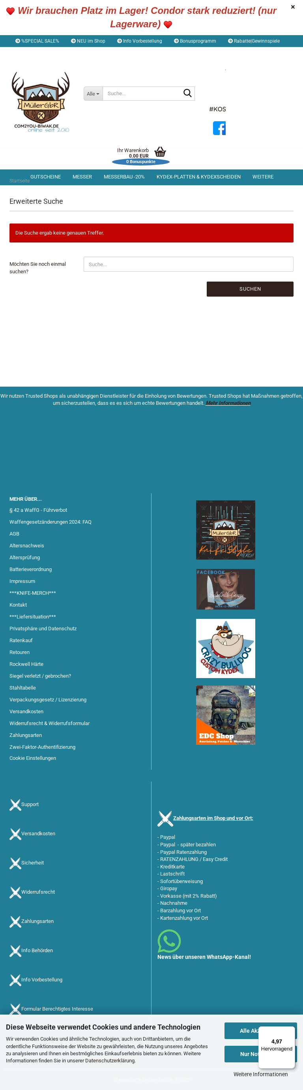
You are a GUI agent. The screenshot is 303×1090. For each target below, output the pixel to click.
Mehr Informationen (228, 403)
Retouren (19, 652)
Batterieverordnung (30, 569)
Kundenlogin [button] (77, 53)
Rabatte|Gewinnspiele (254, 41)
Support (30, 804)
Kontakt (18, 605)
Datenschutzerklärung (110, 1061)
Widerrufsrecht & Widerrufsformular (49, 723)
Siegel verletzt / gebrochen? (40, 676)
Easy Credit (215, 859)
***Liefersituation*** (32, 617)
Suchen (250, 289)
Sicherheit (32, 863)
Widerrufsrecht (38, 892)
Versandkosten (26, 711)
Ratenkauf (21, 640)
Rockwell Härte (26, 664)
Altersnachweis (26, 546)
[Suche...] (93, 93)
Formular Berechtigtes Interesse (57, 1009)
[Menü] (290, 1031)
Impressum (22, 581)
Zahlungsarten (25, 735)
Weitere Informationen (261, 1074)
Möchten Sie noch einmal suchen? (37, 267)
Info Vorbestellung (139, 41)
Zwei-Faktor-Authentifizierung (42, 747)
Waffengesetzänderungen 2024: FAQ (50, 522)
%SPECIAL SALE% (37, 41)
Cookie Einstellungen (32, 758)
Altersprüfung (24, 557)
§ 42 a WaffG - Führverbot (38, 510)
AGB (14, 534)
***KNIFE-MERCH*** (32, 593)
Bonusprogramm (195, 41)
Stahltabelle (22, 688)
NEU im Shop (88, 41)
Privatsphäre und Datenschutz (43, 628)
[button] (31, 53)
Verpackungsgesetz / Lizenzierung (47, 700)
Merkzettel (120, 53)
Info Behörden (37, 950)
